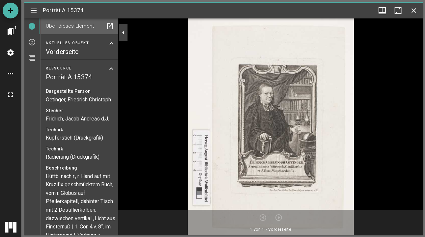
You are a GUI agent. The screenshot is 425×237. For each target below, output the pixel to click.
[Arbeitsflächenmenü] (10, 53)
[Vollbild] (10, 95)
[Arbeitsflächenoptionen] (10, 74)
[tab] (32, 26)
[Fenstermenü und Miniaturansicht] (382, 10)
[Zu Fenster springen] (10, 32)
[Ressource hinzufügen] (10, 10)
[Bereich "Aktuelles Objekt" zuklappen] (111, 43)
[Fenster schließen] (414, 10)
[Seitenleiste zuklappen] (123, 33)
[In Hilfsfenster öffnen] (110, 26)
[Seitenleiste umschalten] (34, 10)
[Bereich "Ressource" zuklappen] (111, 69)
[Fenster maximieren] (398, 10)
